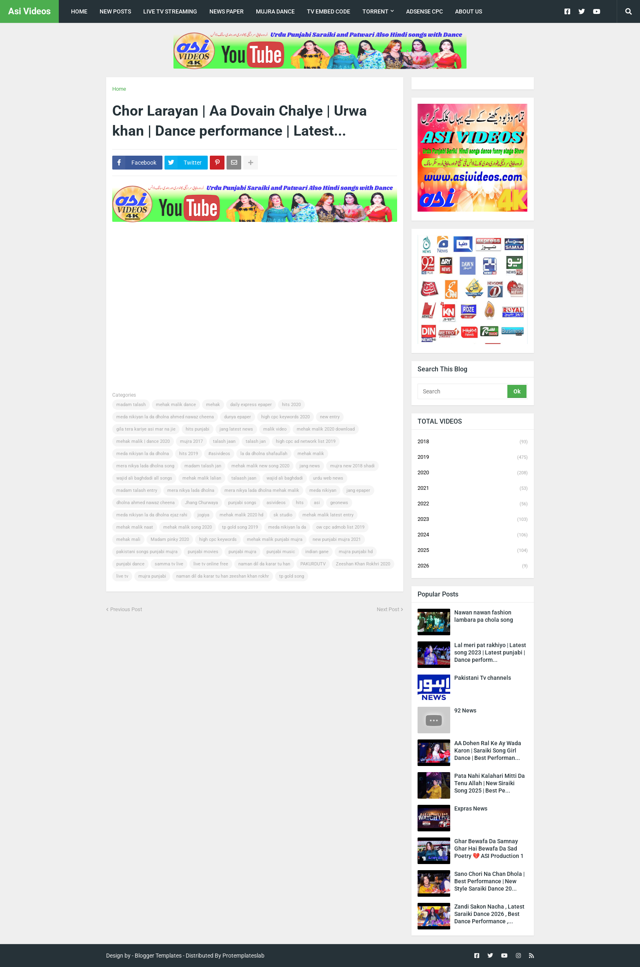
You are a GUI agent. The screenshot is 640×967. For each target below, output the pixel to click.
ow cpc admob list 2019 (340, 527)
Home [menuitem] (79, 11)
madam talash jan (202, 466)
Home (119, 89)
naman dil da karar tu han (264, 564)
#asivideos (219, 453)
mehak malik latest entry (327, 515)
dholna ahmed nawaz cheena (145, 502)
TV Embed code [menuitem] (328, 11)
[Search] (463, 391)
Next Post (388, 609)
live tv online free (210, 564)
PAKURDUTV (313, 564)
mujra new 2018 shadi (352, 466)
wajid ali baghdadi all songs (144, 478)
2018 (473, 442)
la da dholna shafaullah (263, 453)
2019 (473, 457)
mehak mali (128, 539)
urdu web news (328, 478)
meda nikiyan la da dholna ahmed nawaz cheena (165, 417)
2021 (473, 488)
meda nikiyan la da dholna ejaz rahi (151, 515)
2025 (473, 550)
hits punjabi (197, 429)
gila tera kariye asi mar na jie (146, 429)
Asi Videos (29, 11)
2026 (473, 566)
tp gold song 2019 (240, 527)
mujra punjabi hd (356, 551)
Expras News (470, 808)
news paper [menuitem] (226, 11)
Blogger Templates (158, 955)
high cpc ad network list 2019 (306, 441)
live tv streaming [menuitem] (170, 11)
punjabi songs (242, 502)
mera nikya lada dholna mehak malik (261, 490)
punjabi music (281, 551)
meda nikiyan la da (287, 527)
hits (300, 502)
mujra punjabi (152, 576)
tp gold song (291, 576)
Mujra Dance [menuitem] (275, 11)
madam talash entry (136, 490)
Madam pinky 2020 (170, 539)
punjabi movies (203, 551)
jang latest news (236, 429)
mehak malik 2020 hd (241, 515)
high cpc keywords (218, 539)
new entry (330, 417)
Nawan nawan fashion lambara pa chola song (483, 616)
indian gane (317, 551)
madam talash (131, 404)
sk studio (282, 515)
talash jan (256, 441)
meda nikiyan (322, 490)
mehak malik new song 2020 (260, 466)
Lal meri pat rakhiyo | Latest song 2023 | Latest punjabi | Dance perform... (490, 652)
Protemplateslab (243, 955)
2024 (473, 535)
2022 (473, 504)
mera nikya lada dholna (190, 490)
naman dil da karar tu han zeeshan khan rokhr (222, 576)
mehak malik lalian (201, 478)
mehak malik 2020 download (326, 429)
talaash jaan (243, 478)
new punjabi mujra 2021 (337, 539)
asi (317, 502)
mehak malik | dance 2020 (143, 441)
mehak (213, 404)
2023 (473, 519)
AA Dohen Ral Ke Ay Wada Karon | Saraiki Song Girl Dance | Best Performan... (487, 750)
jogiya (203, 515)
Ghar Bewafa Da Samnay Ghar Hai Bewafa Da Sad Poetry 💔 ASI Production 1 (489, 848)
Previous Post (126, 609)
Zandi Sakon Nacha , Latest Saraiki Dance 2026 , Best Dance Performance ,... (489, 914)
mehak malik (311, 453)
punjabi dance (130, 564)
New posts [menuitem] (115, 11)
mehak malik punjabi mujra (274, 539)
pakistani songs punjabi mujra (147, 551)
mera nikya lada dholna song (145, 466)
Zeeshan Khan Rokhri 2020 (363, 564)
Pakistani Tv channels (482, 677)
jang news (310, 466)
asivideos (276, 502)
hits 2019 (188, 453)
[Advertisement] (260, 250)
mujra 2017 (191, 441)
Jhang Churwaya (201, 502)
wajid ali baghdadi (285, 478)
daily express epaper (251, 404)
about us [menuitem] (468, 11)
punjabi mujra (242, 551)
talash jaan (224, 441)
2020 (473, 473)
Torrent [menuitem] (375, 11)
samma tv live (169, 564)
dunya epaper (237, 417)
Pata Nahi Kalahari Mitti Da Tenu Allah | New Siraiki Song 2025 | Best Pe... (489, 783)
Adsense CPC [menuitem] (424, 11)
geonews (339, 502)
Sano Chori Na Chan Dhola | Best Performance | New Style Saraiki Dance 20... (489, 881)
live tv (122, 576)
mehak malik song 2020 (187, 527)
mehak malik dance (176, 404)
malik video (275, 429)
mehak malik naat (134, 527)
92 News (465, 710)
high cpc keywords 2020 (285, 417)
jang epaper (358, 490)
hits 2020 (291, 404)
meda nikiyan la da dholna (142, 453)
